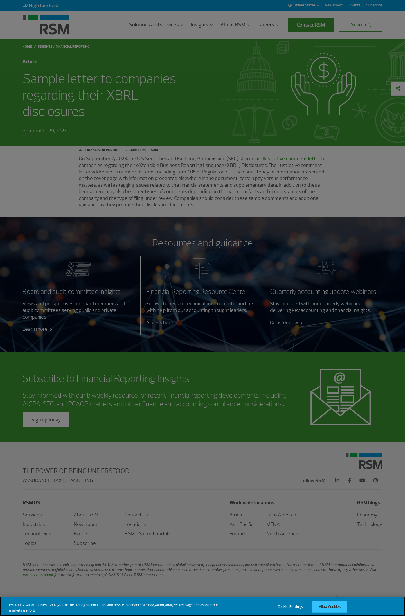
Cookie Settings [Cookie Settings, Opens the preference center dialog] (290, 610)
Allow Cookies (330, 610)
